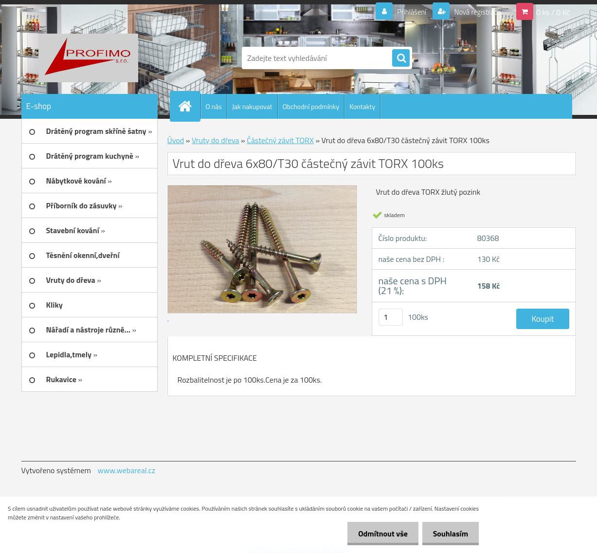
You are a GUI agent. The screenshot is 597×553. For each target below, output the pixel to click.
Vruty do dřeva (215, 140)
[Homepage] (189, 106)
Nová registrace (474, 12)
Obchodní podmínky (311, 106)
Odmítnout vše (378, 533)
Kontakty (362, 106)
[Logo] (88, 58)
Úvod (175, 140)
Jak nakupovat (252, 106)
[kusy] (391, 317)
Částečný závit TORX (280, 140)
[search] (401, 58)
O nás (214, 106)
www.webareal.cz (126, 470)
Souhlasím (449, 533)
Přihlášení (406, 12)
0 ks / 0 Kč (553, 12)
